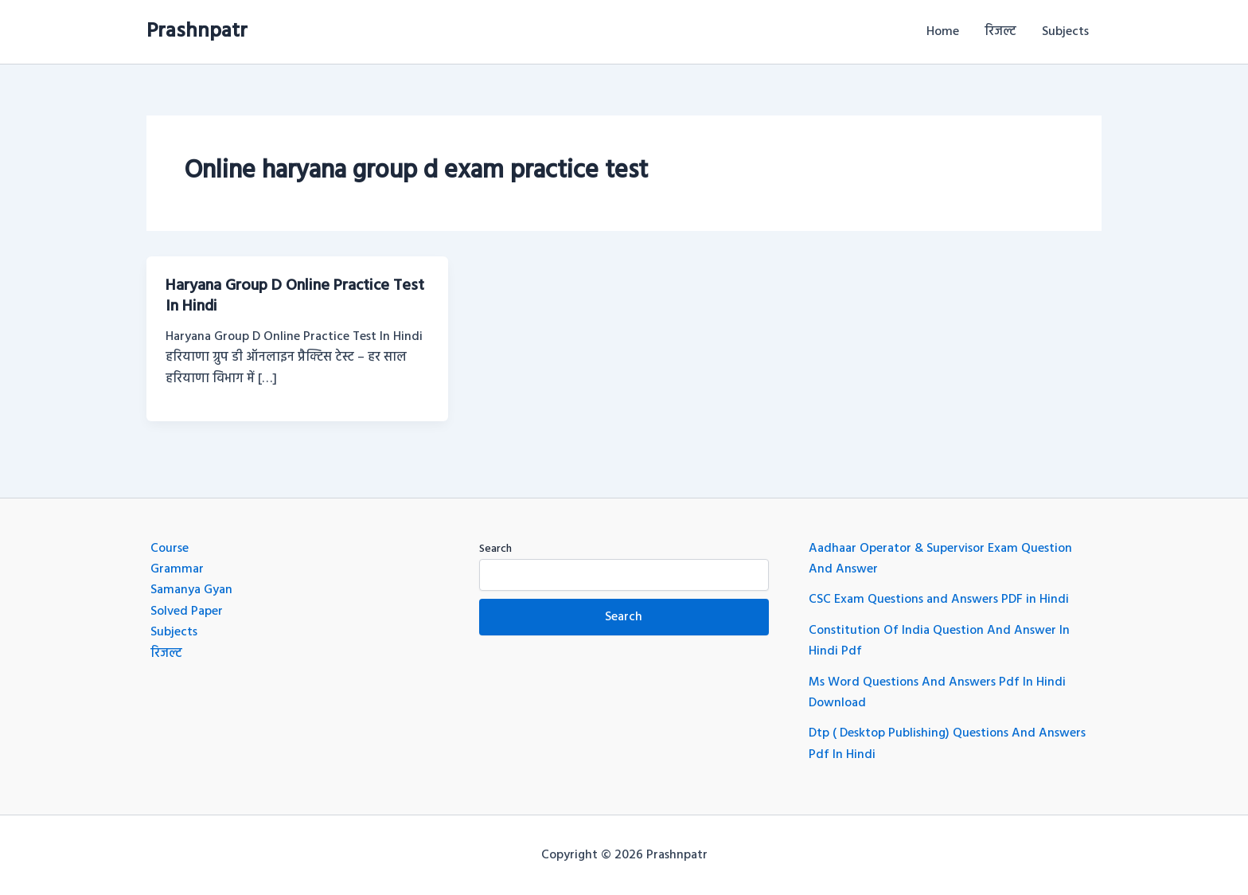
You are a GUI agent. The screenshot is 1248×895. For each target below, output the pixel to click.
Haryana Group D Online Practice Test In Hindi (295, 296)
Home (942, 31)
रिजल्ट (1000, 31)
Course (169, 548)
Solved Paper (186, 611)
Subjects (1065, 31)
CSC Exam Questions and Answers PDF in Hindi (939, 599)
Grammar (177, 569)
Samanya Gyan (191, 590)
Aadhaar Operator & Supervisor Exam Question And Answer (940, 559)
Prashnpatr (197, 31)
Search (495, 549)
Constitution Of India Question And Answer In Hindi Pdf (939, 641)
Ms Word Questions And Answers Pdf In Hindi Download (937, 692)
